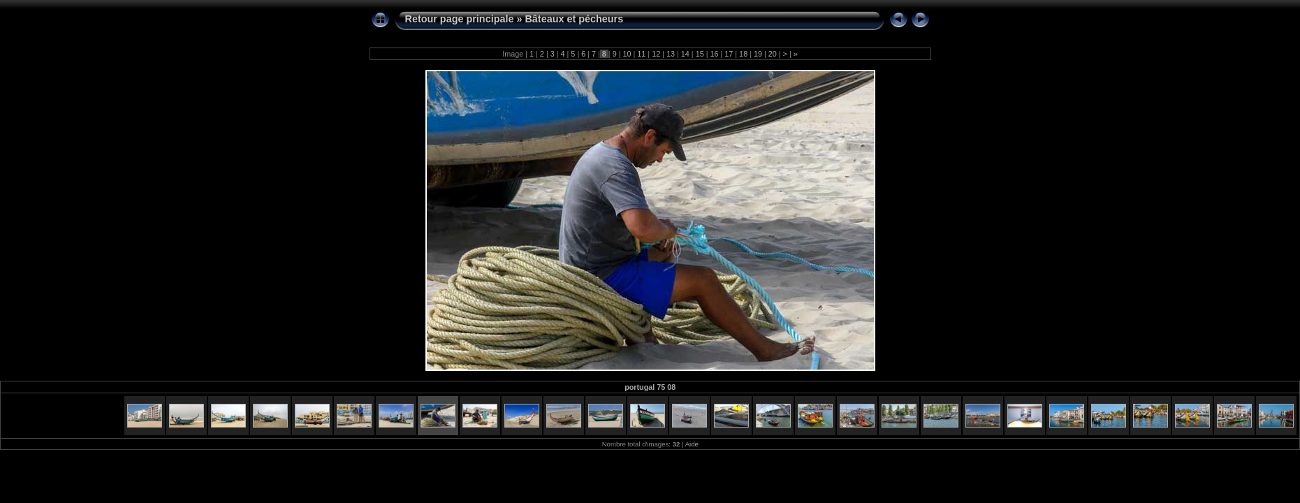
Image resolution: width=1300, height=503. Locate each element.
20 (772, 54)
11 (641, 54)
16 (714, 54)
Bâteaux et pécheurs (574, 18)
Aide (692, 444)
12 (656, 54)
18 (743, 54)
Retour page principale (459, 18)
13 (670, 54)
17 (728, 54)
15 (700, 54)
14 (685, 54)
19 (758, 54)
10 (627, 54)
